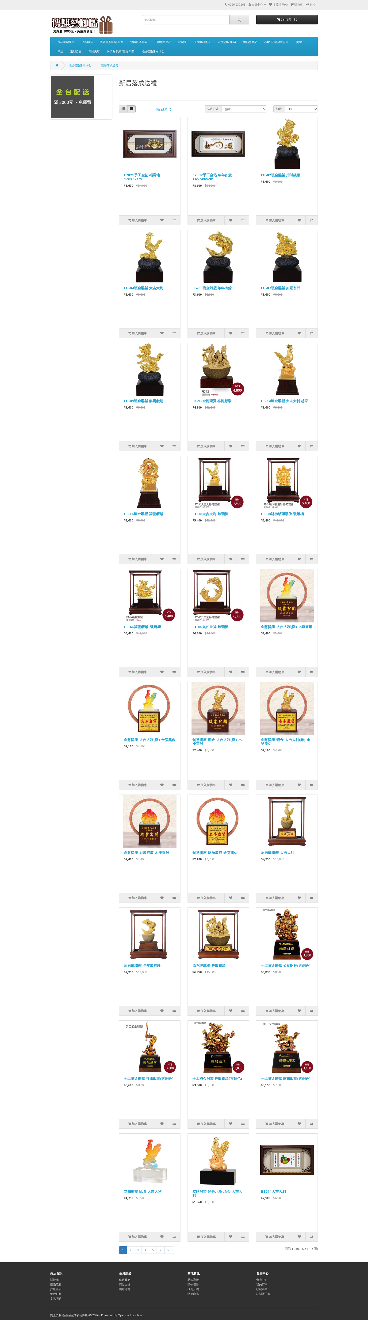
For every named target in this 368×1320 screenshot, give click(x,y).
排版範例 (55, 1289)
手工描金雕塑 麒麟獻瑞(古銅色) (285, 1078)
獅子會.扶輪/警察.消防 (120, 51)
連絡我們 (124, 1280)
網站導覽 (124, 1289)
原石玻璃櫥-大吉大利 (277, 852)
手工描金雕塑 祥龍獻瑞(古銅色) (148, 1078)
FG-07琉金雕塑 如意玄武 (280, 288)
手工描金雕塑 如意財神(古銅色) (285, 965)
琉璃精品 (87, 42)
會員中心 (262, 1280)
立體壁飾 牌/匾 (227, 42)
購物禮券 (193, 1284)
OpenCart (124, 1315)
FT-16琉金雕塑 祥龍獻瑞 (143, 513)
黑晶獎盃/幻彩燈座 (111, 42)
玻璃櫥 (182, 42)
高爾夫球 (94, 51)
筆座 (60, 51)
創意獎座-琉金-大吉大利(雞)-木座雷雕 (217, 741)
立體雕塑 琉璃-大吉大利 (142, 1191)
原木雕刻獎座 (202, 42)
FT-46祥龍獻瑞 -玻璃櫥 (142, 626)
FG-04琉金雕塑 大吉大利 (143, 288)
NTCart (139, 1315)
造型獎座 (75, 51)
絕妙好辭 (55, 1294)
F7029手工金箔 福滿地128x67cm (142, 177)
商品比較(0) (163, 109)
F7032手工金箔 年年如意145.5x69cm (212, 177)
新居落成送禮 (109, 65)
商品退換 (124, 1284)
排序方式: (213, 109)
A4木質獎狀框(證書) (276, 42)
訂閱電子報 (263, 1294)
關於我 (54, 1280)
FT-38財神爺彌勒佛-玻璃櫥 (282, 513)
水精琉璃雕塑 (138, 42)
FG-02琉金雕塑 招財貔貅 (280, 175)
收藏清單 (262, 1289)
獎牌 (299, 42)
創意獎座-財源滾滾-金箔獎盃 (215, 852)
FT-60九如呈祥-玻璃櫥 (210, 626)
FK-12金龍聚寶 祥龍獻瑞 (211, 400)
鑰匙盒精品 (250, 42)
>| (169, 1250)
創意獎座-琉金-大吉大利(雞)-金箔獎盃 (285, 741)
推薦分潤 (193, 1289)
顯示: (279, 109)
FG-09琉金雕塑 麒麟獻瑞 (143, 400)
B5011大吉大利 (273, 1191)
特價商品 (193, 1294)
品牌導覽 (193, 1280)
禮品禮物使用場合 (153, 51)
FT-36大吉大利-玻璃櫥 (210, 513)
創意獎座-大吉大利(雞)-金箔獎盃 (149, 739)
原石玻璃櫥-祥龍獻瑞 (209, 965)
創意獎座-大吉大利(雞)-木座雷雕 (286, 626)
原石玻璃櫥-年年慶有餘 (142, 965)
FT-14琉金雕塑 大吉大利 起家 (284, 400)
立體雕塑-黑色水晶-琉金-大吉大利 (217, 1193)
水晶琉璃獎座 (66, 42)
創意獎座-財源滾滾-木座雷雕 (146, 852)
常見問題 (55, 1299)
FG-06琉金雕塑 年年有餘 (212, 288)
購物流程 (55, 1284)
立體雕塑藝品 (162, 42)
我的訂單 (262, 1284)
